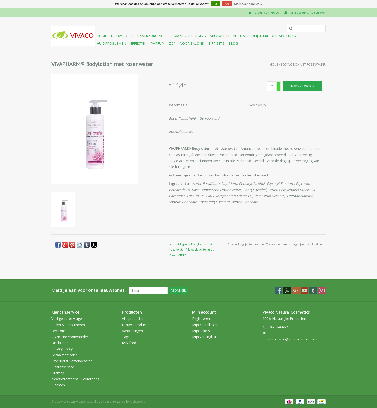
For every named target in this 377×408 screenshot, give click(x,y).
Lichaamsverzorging (187, 35)
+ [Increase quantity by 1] (279, 84)
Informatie (178, 105)
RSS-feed (129, 342)
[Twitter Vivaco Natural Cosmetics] (287, 290)
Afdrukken (315, 244)
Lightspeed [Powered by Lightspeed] (137, 402)
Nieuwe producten (136, 324)
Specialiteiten (223, 35)
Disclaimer (59, 342)
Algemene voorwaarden (70, 336)
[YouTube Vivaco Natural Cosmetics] (304, 290)
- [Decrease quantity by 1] (278, 88)
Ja (215, 4)
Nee (227, 4)
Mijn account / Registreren (305, 13)
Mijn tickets (201, 330)
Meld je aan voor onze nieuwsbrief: (88, 290)
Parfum (158, 43)
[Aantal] (272, 86)
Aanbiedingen (132, 330)
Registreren (201, 318)
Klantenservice (62, 367)
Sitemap (57, 373)
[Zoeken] (306, 28)
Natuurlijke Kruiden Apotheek (268, 35)
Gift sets (216, 43)
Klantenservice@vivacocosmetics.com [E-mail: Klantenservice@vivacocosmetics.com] (292, 339)
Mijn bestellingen (205, 324)
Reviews (257, 105)
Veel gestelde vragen (67, 318)
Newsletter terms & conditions (75, 379)
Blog (233, 43)
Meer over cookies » (248, 4)
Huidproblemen (111, 43)
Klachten (58, 385)
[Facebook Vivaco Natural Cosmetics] (278, 290)
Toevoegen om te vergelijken (286, 244)
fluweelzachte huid (200, 249)
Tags (126, 336)
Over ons (58, 330)
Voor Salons (192, 43)
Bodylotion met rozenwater (303, 65)
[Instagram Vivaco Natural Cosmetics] (322, 290)
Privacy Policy (62, 348)
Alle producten (133, 318)
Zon (172, 43)
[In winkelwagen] (302, 86)
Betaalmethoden (64, 355)
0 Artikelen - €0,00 (264, 13)
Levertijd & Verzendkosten (72, 361)
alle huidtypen (178, 244)
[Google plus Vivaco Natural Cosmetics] (296, 290)
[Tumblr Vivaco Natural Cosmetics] (313, 290)
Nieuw (116, 35)
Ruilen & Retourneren (68, 324)
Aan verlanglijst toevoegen (246, 244)
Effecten (138, 43)
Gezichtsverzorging (144, 35)
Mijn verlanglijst (204, 336)
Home (102, 35)
